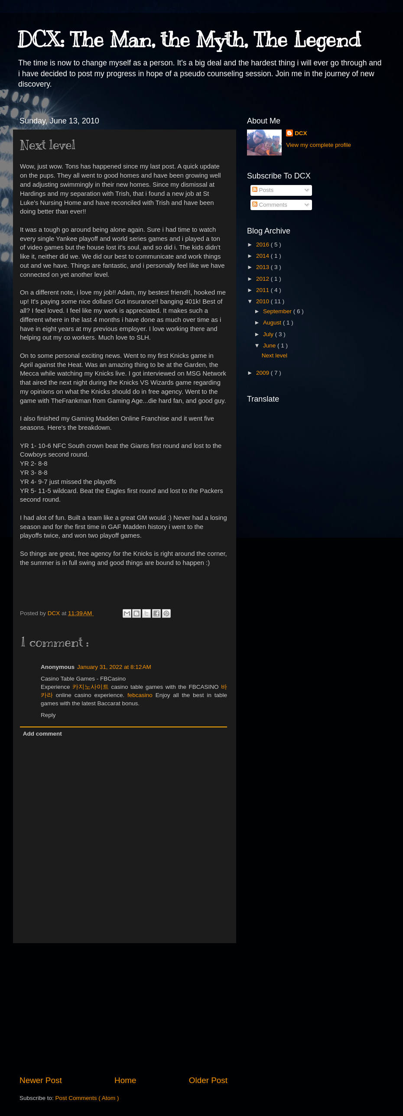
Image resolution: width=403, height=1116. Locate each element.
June (270, 345)
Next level (274, 355)
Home (125, 1080)
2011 (263, 290)
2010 (263, 301)
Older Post (208, 1080)
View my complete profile (318, 145)
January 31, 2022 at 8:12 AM (114, 667)
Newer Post (41, 1080)
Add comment (42, 733)
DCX (301, 133)
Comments (269, 204)
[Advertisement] (123, 1009)
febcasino (140, 695)
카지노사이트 (90, 687)
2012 (263, 279)
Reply (48, 715)
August (273, 322)
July (269, 334)
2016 (263, 244)
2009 (263, 373)
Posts (263, 190)
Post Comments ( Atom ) (87, 1098)
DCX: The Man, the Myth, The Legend (189, 40)
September (278, 311)
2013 (263, 267)
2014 (263, 256)
